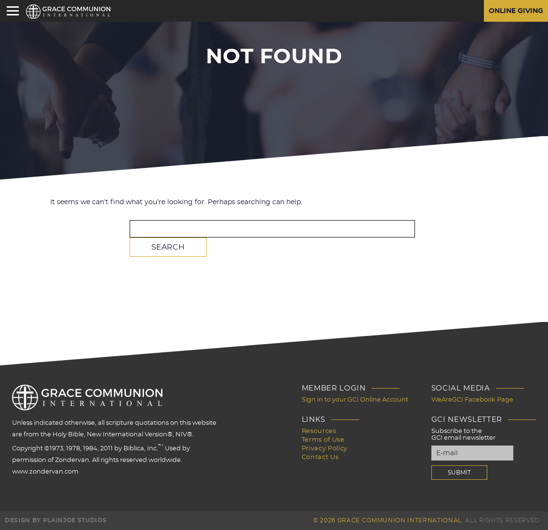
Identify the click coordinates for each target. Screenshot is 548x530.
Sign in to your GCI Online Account (355, 400)
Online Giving (516, 11)
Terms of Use (323, 440)
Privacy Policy (325, 449)
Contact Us (320, 457)
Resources (319, 431)
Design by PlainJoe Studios (56, 520)
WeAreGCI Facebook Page (472, 400)
